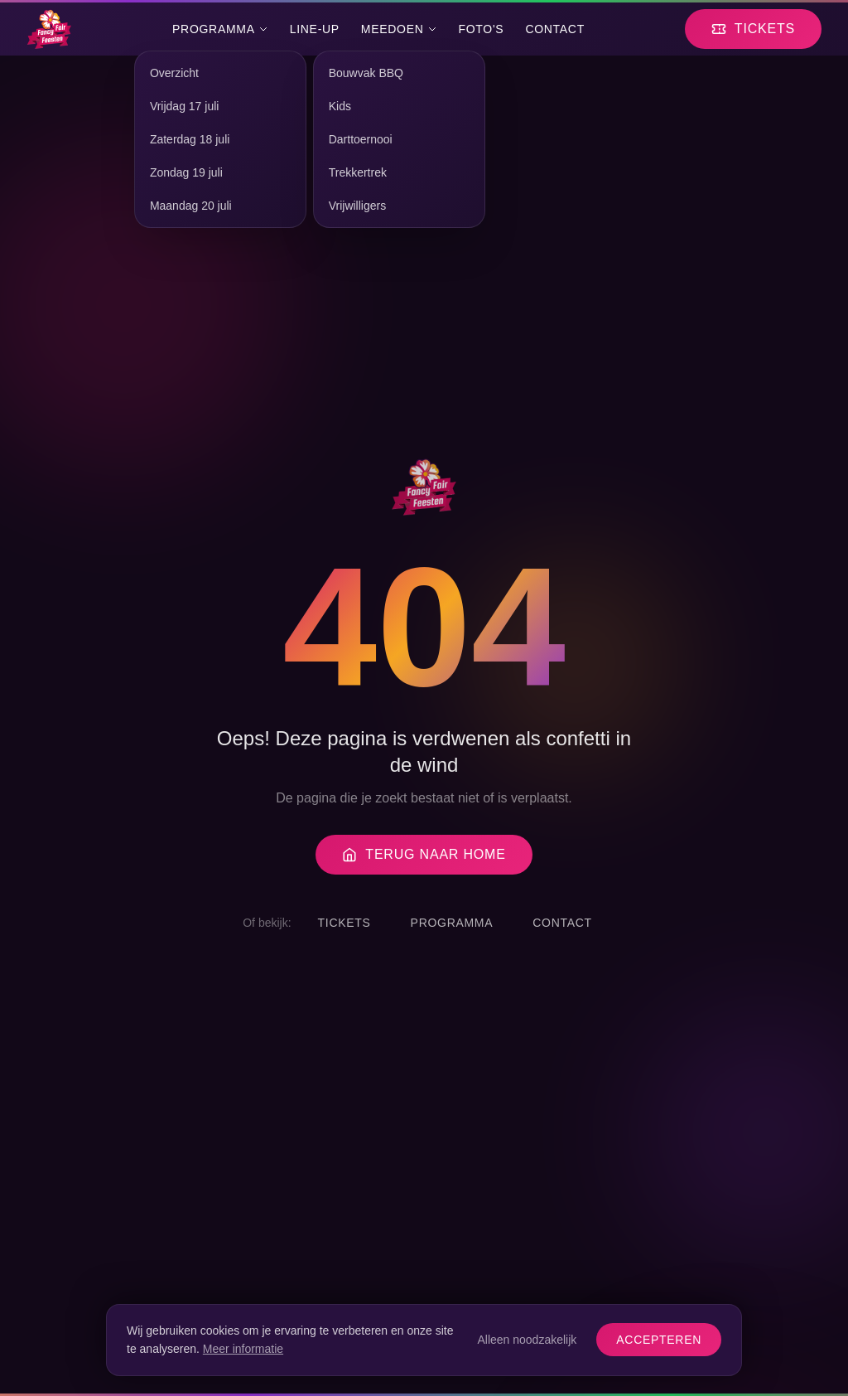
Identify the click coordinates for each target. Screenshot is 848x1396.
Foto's (481, 29)
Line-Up (315, 29)
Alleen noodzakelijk (526, 1339)
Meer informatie (243, 1348)
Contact (555, 29)
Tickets (344, 922)
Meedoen (399, 29)
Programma (220, 29)
